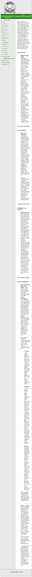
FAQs (17, 16)
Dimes (3, 32)
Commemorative (6, 56)
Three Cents (5, 26)
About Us (26, 16)
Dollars (4, 40)
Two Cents (4, 24)
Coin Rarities (8, 16)
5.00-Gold (4, 50)
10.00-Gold (5, 52)
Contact (7, 18)
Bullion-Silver (5, 64)
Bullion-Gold (5, 60)
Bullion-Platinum (6, 62)
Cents (3, 22)
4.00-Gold (4, 48)
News (30, 14)
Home (22, 14)
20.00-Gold (5, 54)
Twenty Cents (5, 34)
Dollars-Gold (5, 42)
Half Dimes (5, 30)
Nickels (4, 28)
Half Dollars (5, 38)
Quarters (4, 36)
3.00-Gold (4, 46)
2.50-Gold (4, 44)
